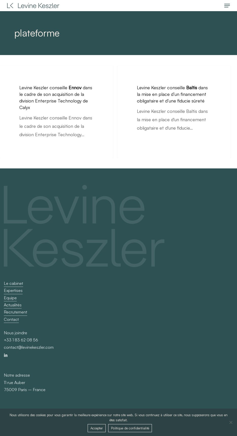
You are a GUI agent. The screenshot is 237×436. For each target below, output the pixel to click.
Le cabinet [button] (13, 283)
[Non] (230, 422)
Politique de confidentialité (130, 428)
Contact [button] (11, 319)
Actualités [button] (13, 304)
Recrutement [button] (15, 312)
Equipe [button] (10, 297)
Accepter (96, 428)
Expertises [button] (13, 290)
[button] (227, 5)
